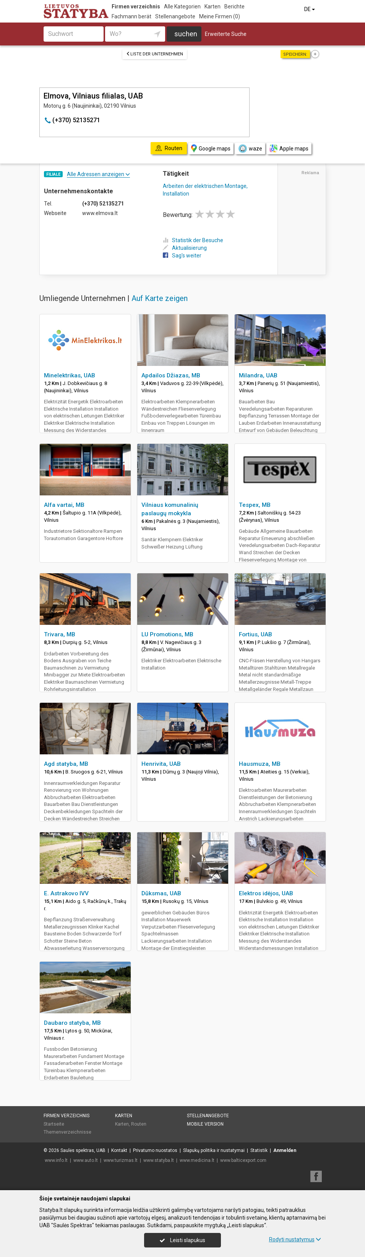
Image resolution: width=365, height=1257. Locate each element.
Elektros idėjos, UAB (266, 893)
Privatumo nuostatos (155, 1150)
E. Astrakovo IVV (66, 893)
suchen (185, 34)
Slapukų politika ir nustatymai (214, 1150)
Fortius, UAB (255, 634)
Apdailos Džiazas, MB (170, 375)
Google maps (210, 148)
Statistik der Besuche (193, 240)
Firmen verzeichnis (136, 6)
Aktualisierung (185, 248)
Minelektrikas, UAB (69, 375)
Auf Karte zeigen (159, 298)
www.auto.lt (85, 1160)
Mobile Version (205, 1124)
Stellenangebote (175, 16)
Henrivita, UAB (161, 763)
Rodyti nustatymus (295, 1239)
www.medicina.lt (197, 1160)
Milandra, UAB (258, 375)
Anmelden (284, 1150)
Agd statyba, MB (66, 763)
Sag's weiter (182, 255)
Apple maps (288, 148)
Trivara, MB (59, 634)
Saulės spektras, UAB (82, 1150)
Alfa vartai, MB (64, 505)
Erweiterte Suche (226, 34)
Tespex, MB (255, 505)
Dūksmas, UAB (161, 893)
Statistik (259, 1150)
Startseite (54, 1124)
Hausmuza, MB (260, 763)
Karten (212, 6)
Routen (138, 1124)
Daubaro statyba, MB (72, 1022)
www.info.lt (56, 1160)
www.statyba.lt (158, 1160)
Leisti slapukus (182, 1240)
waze (250, 149)
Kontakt (119, 1150)
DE (310, 9)
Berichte (234, 6)
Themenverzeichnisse (67, 1132)
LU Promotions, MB (167, 634)
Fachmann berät (131, 16)
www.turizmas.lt (121, 1160)
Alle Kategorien (182, 6)
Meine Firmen (219, 16)
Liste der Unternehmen (154, 54)
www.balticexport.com (243, 1160)
